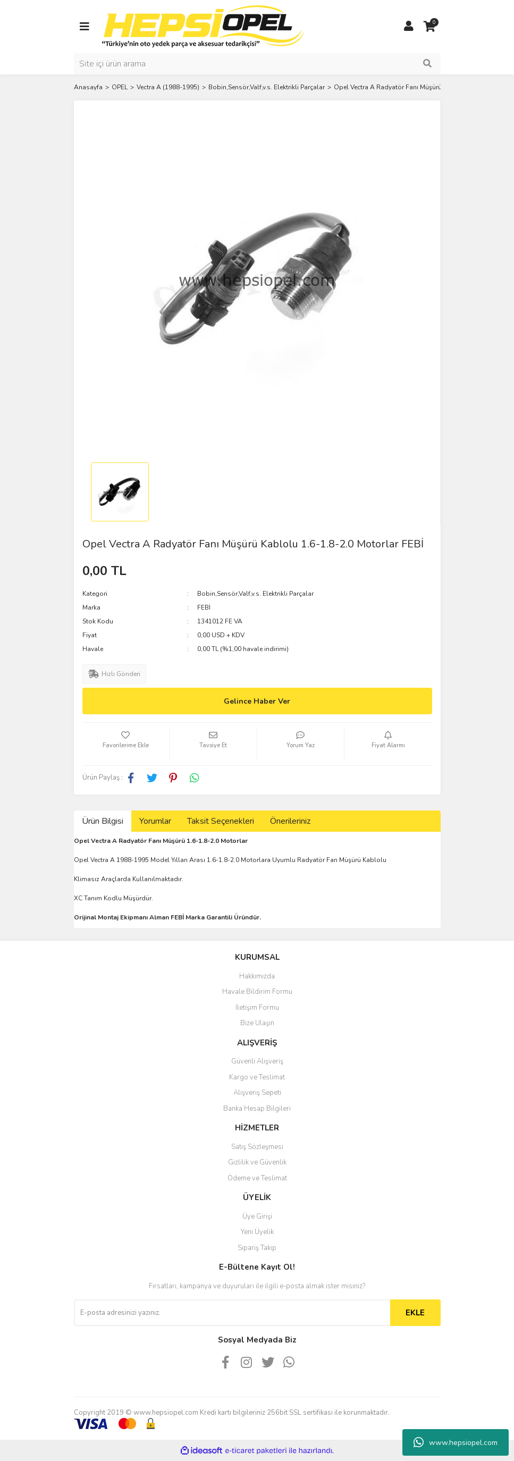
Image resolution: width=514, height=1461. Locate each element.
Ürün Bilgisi (102, 821)
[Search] (257, 63)
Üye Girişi (257, 1216)
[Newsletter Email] (232, 1312)
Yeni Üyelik (257, 1232)
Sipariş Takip (257, 1248)
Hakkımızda (257, 976)
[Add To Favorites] (126, 744)
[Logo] (203, 26)
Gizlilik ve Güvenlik (257, 1162)
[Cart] (430, 26)
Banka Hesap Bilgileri (257, 1108)
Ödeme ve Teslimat (257, 1178)
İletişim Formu (257, 1007)
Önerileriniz (290, 821)
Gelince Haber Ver (257, 701)
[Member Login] (409, 27)
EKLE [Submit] (415, 1312)
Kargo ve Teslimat (257, 1077)
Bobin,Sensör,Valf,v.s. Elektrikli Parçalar (255, 593)
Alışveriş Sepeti (257, 1092)
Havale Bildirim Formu (257, 991)
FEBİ (203, 607)
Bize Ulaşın (257, 1023)
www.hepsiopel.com (456, 1442)
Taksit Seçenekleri (220, 821)
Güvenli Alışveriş (257, 1061)
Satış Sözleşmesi (257, 1147)
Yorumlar (155, 821)
